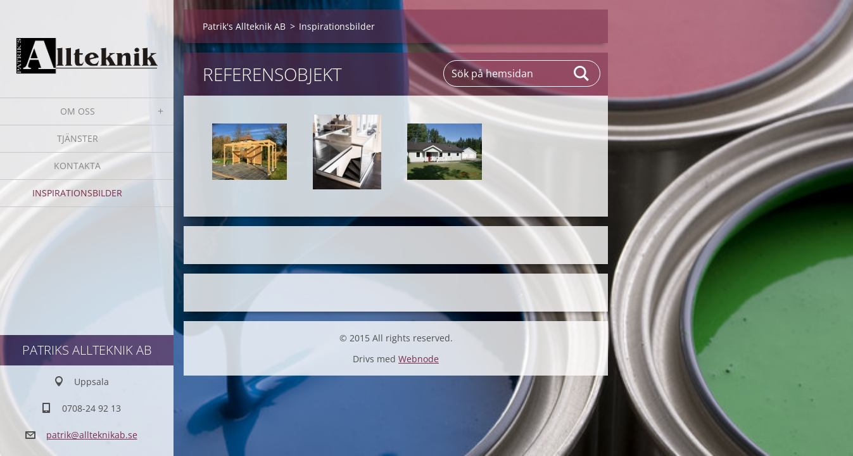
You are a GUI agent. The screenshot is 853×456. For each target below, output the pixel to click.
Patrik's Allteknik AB (244, 26)
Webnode (418, 359)
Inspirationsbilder (77, 193)
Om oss (77, 111)
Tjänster (77, 138)
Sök (582, 73)
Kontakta (77, 166)
